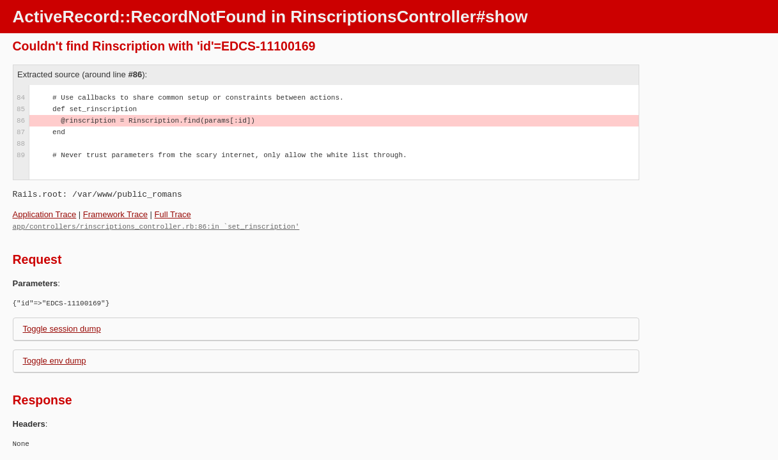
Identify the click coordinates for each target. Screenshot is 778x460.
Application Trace (45, 214)
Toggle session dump (62, 328)
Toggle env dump (54, 360)
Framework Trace (115, 214)
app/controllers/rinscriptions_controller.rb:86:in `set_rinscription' (156, 226)
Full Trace (173, 214)
